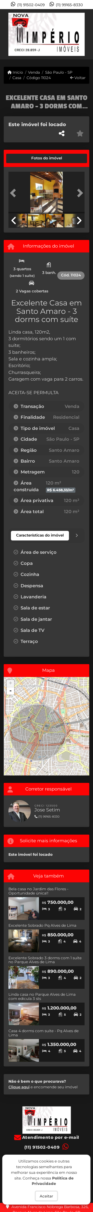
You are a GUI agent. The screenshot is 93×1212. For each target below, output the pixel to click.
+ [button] (10, 683)
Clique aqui (19, 1087)
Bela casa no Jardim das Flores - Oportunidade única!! (38, 891)
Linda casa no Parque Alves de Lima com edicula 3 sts (42, 996)
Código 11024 (39, 77)
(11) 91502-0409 (31, 4)
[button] (14, 193)
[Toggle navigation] (79, 15)
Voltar (78, 77)
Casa (16, 77)
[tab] (25, 158)
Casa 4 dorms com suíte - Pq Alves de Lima (43, 1032)
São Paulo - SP (58, 72)
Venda (34, 72)
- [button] (10, 691)
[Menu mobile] (46, 34)
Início (15, 72)
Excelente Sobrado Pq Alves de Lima (42, 925)
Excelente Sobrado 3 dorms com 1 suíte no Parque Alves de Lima (45, 960)
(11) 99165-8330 (69, 4)
